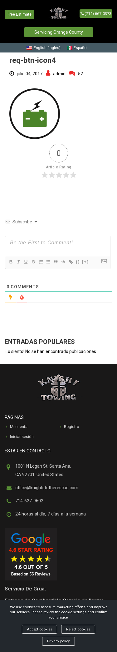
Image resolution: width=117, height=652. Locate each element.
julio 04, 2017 (25, 73)
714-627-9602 (29, 500)
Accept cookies (39, 629)
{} (78, 261)
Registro (69, 427)
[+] (85, 261)
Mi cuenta (16, 427)
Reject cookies (78, 629)
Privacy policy (58, 641)
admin (56, 73)
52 (76, 73)
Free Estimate (19, 14)
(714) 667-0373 (95, 13)
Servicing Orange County (58, 32)
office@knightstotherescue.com (46, 487)
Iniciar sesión (20, 437)
